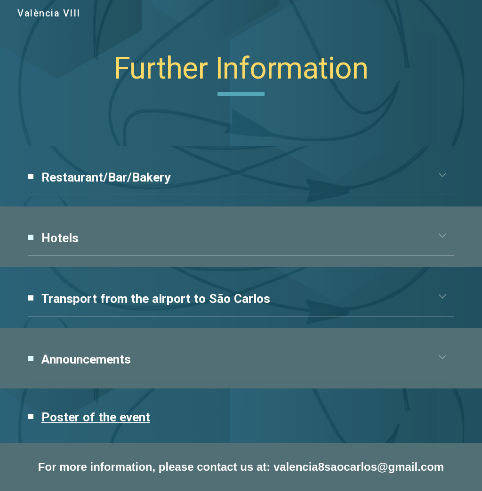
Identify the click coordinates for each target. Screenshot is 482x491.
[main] (241, 73)
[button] (442, 176)
